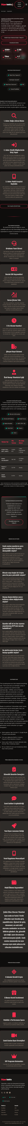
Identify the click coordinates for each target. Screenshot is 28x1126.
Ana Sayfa (3, 11)
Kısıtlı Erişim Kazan (19, 4)
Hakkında (3, 1110)
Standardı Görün (14, 43)
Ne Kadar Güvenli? (14, 80)
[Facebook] (7, 1093)
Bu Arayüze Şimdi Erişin (14, 206)
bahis (6, 4)
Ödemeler (3, 1112)
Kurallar (16, 1115)
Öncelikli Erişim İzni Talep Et (14, 522)
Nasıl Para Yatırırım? (10, 85)
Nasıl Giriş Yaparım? (14, 75)
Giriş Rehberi (4, 1115)
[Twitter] (2, 1093)
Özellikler (3, 1108)
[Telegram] (10, 1093)
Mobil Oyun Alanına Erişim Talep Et (14, 38)
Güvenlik (17, 1110)
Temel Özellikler (14, 89)
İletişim (16, 1112)
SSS (22, 85)
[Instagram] (4, 1093)
